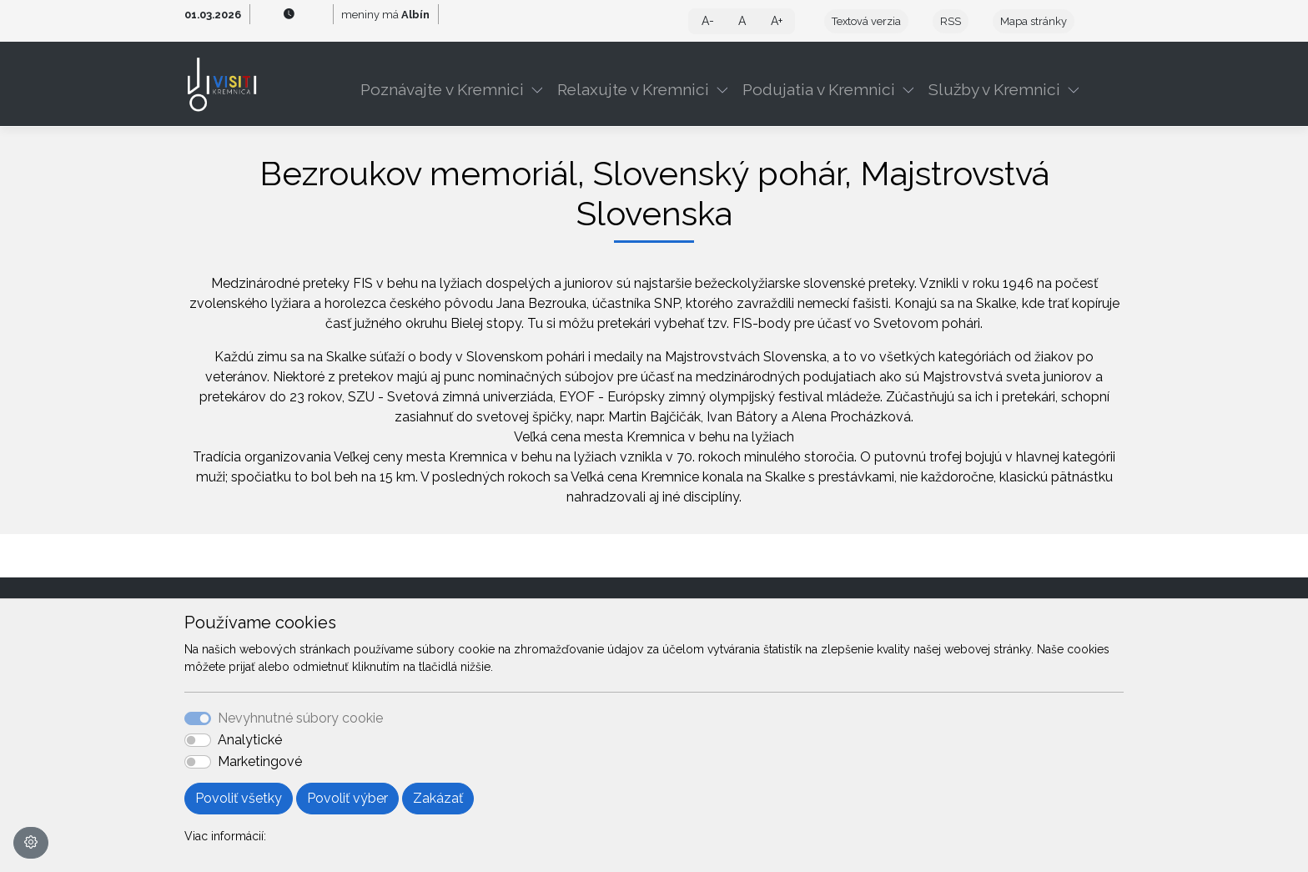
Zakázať (438, 798)
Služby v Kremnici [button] (994, 89)
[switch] (197, 740)
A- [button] (708, 21)
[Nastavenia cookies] (30, 843)
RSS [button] (950, 21)
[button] (541, 89)
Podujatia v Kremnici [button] (818, 89)
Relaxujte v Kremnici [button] (633, 89)
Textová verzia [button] (866, 21)
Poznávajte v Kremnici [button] (442, 89)
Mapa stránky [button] (1033, 21)
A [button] (742, 21)
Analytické (250, 740)
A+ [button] (776, 21)
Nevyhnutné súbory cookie (300, 718)
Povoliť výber (347, 798)
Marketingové (260, 761)
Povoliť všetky (238, 798)
